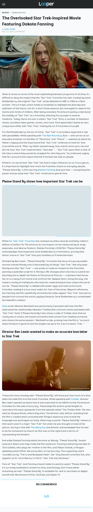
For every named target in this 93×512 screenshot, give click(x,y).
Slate (4, 306)
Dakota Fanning (46, 169)
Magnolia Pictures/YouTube (82, 86)
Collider (75, 399)
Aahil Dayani (10, 29)
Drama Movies (19, 13)
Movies (5, 13)
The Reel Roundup (52, 135)
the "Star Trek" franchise (22, 241)
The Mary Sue (38, 427)
